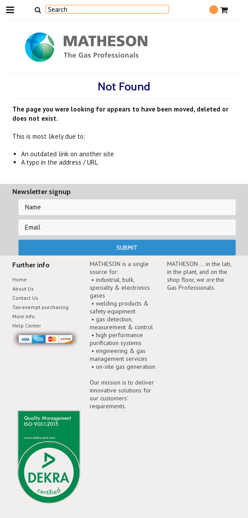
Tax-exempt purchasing (40, 307)
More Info (23, 316)
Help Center (26, 325)
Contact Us (25, 298)
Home (19, 279)
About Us (23, 288)
